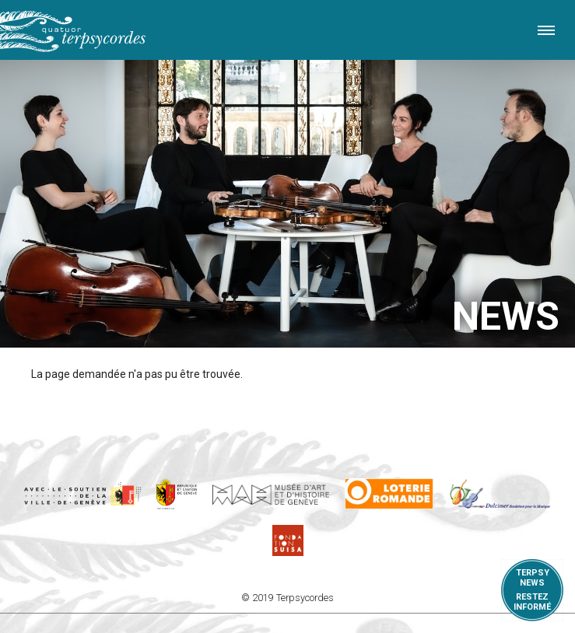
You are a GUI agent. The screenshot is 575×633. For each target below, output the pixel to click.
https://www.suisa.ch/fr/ (288, 540)
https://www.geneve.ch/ (82, 493)
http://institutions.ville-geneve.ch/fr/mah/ (271, 493)
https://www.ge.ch (177, 493)
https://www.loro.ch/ (389, 493)
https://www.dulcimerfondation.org (500, 493)
